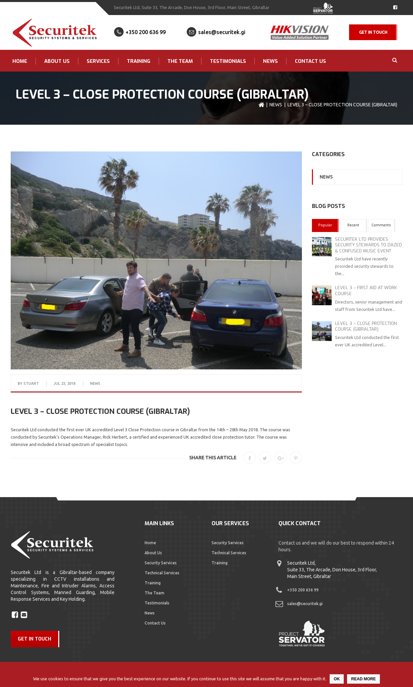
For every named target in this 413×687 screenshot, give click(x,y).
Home (19, 61)
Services (98, 61)
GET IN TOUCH (34, 639)
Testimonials (228, 61)
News (270, 61)
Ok (337, 679)
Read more (363, 679)
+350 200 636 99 (146, 32)
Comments (381, 225)
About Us (57, 61)
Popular (325, 225)
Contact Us (310, 61)
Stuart (31, 383)
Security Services (161, 563)
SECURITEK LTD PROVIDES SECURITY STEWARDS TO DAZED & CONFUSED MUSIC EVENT (368, 245)
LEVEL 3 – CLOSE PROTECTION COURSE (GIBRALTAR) (366, 326)
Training (138, 61)
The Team (180, 61)
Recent (353, 225)
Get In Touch (373, 32)
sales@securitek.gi (221, 32)
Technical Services (162, 573)
